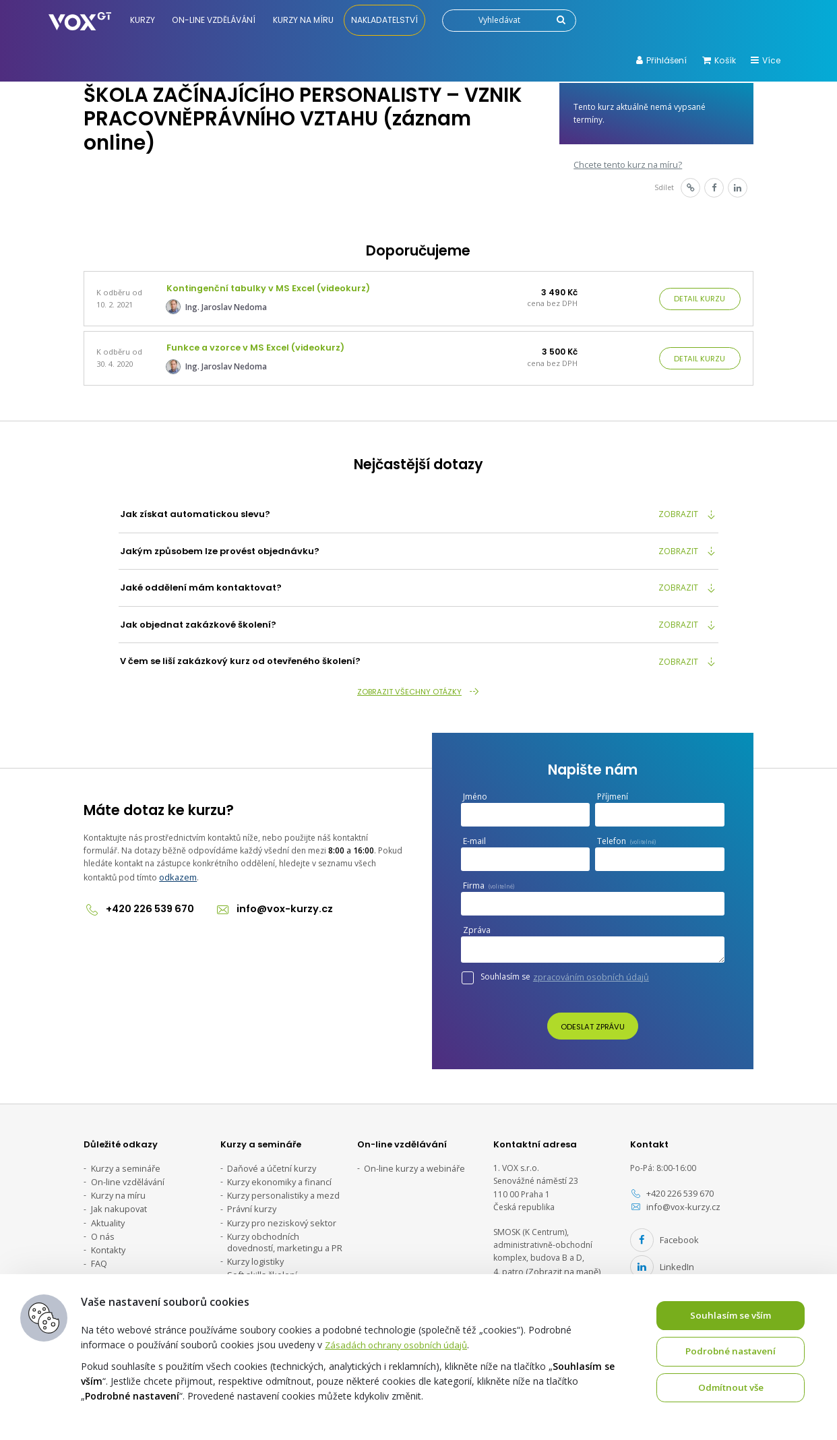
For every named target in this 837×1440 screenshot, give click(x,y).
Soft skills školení (259, 1264)
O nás (102, 1228)
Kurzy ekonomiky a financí (276, 1176)
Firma (488, 881)
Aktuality (107, 1215)
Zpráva (480, 926)
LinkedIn (659, 1259)
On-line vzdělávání (215, 20)
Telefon (626, 837)
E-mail (477, 837)
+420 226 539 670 (137, 903)
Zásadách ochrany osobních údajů (400, 1343)
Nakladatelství (386, 20)
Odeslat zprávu (593, 1022)
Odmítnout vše (730, 1387)
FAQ (99, 1253)
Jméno (475, 792)
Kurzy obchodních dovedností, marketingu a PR (281, 1233)
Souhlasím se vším (730, 1314)
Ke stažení (110, 1267)
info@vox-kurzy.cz (267, 903)
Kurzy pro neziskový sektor (278, 1215)
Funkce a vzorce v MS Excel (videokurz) (252, 344)
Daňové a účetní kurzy (269, 1163)
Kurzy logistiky (254, 1251)
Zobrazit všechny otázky (419, 686)
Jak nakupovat (117, 1202)
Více (765, 60)
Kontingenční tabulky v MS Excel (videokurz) (264, 287)
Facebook (662, 1234)
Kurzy (143, 20)
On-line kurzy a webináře (411, 1163)
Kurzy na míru (305, 20)
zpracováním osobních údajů (588, 973)
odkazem (177, 872)
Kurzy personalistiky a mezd (280, 1189)
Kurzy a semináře (123, 1163)
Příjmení (612, 792)
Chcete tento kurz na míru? (624, 163)
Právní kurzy (250, 1202)
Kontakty (107, 1241)
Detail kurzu (700, 298)
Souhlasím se (564, 972)
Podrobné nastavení (730, 1350)
